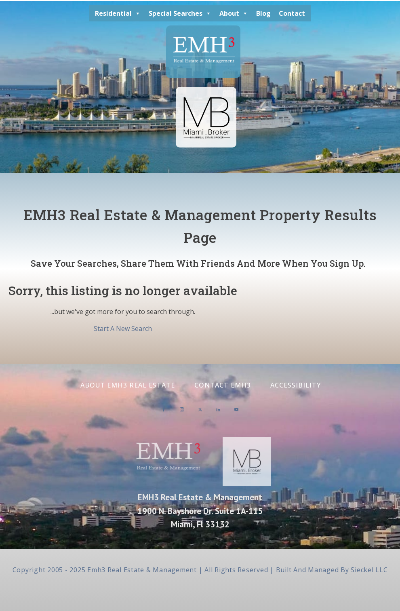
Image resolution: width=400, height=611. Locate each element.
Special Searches (180, 13)
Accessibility (295, 385)
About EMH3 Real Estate (127, 385)
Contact (292, 13)
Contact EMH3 (222, 385)
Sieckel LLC (369, 569)
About (233, 13)
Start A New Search (123, 328)
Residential (118, 13)
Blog (263, 13)
